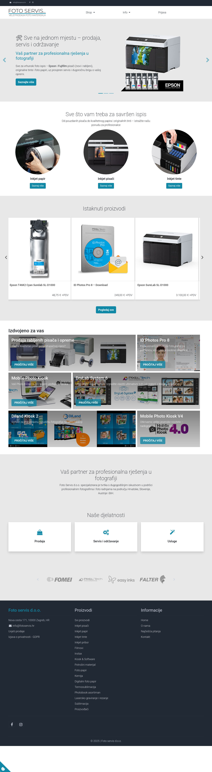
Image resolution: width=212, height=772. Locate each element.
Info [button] (125, 12)
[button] (3, 60)
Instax (78, 679)
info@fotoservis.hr (19, 2)
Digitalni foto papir (85, 707)
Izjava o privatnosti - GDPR (24, 662)
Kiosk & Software (85, 685)
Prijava (162, 12)
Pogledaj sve (106, 309)
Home (144, 646)
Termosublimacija (85, 712)
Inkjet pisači (82, 651)
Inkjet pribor (82, 668)
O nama (145, 651)
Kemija (79, 701)
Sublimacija (81, 729)
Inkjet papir (81, 657)
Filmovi (79, 673)
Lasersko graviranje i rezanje (91, 724)
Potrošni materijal (85, 690)
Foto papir (81, 696)
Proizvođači (82, 735)
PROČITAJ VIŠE (24, 373)
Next (202, 257)
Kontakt (145, 662)
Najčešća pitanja (151, 657)
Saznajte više (26, 82)
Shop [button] (89, 12)
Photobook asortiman (87, 718)
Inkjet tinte (81, 662)
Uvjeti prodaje (16, 657)
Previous (6, 257)
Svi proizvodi (82, 646)
